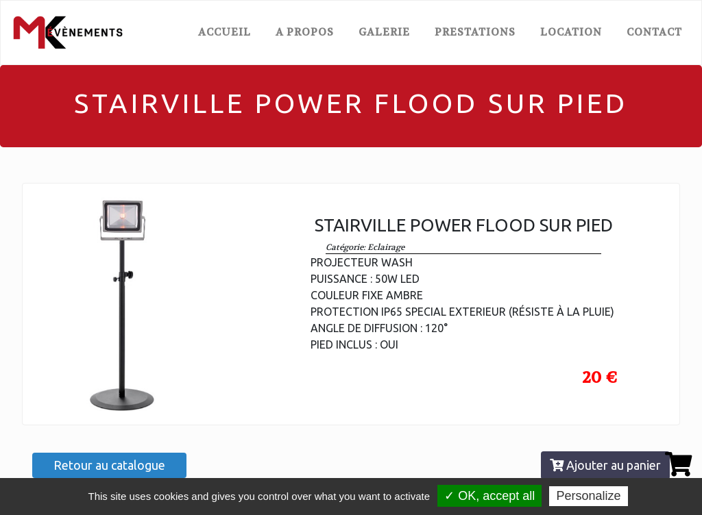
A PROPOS (305, 32)
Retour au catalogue (109, 465)
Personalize (588, 496)
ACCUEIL (227, 31)
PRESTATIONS (475, 32)
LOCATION (571, 32)
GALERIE (384, 32)
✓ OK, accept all (489, 496)
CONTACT (654, 32)
